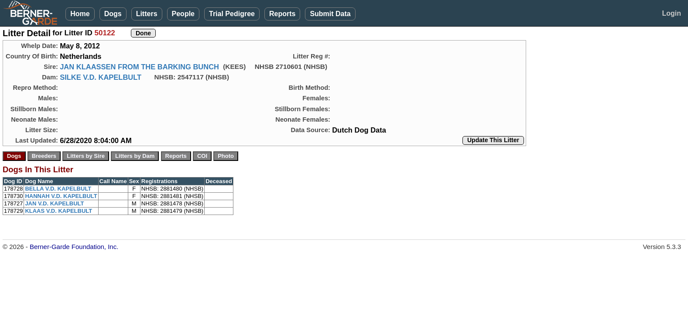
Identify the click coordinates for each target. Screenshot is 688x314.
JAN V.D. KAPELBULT (54, 203)
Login (671, 13)
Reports (282, 13)
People (183, 13)
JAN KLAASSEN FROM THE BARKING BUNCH (139, 67)
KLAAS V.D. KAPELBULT (58, 211)
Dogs (113, 13)
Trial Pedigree (232, 13)
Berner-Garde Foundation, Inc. (74, 246)
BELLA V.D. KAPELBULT (58, 188)
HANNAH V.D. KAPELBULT (61, 196)
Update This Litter (493, 140)
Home (79, 13)
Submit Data (330, 13)
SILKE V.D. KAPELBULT (100, 77)
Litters (146, 13)
